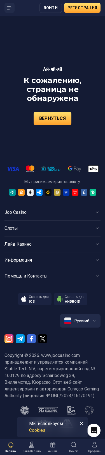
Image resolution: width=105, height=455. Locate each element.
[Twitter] (42, 338)
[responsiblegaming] (48, 410)
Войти (51, 8)
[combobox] (80, 321)
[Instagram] (8, 338)
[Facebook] (31, 338)
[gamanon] (89, 410)
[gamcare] (71, 410)
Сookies (37, 430)
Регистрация (82, 8)
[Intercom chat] (94, 430)
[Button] (9, 8)
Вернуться (52, 118)
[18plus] (24, 410)
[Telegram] (20, 338)
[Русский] (80, 321)
